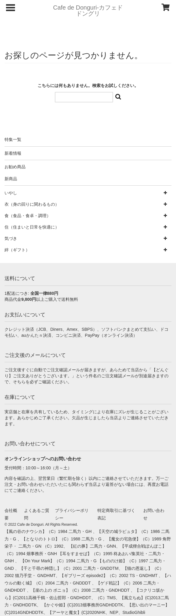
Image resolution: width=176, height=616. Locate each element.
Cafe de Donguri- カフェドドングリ (88, 10)
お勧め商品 (15, 166)
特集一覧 (13, 139)
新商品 (11, 178)
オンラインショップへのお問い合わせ (43, 458)
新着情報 (13, 153)
